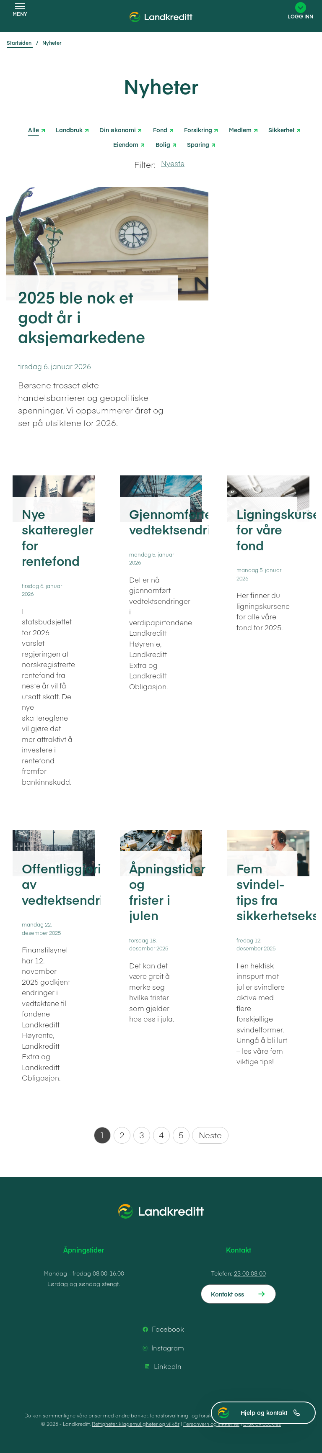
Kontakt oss (227, 1294)
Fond (160, 129)
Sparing (198, 144)
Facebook (162, 1329)
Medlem (240, 129)
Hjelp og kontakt (270, 1412)
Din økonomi (117, 129)
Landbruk (69, 129)
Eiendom (125, 144)
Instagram (162, 1348)
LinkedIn (162, 1366)
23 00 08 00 (250, 1273)
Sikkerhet (281, 129)
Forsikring (198, 129)
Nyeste (172, 163)
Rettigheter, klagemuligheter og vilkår (135, 1423)
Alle (33, 130)
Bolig (163, 144)
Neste (210, 1134)
